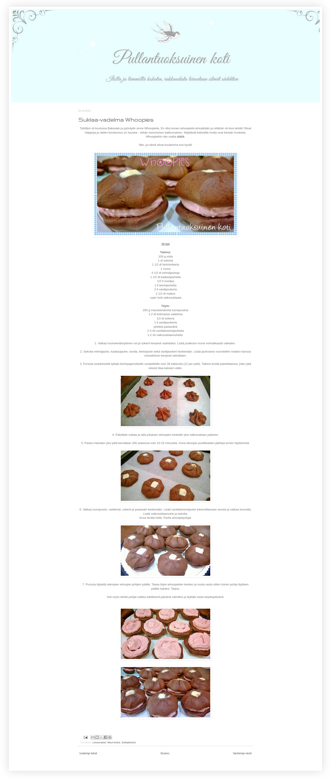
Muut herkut (114, 742)
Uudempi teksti (88, 753)
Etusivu (165, 753)
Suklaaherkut (129, 742)
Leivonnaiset (99, 742)
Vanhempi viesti (242, 753)
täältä (180, 136)
